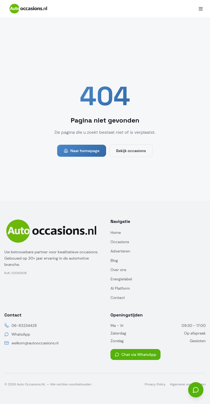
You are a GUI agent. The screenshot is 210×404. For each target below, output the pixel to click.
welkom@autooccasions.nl (35, 343)
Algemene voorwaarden (188, 384)
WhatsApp (20, 334)
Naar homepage (82, 150)
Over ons (118, 269)
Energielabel (121, 279)
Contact (117, 297)
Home (115, 232)
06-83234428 (24, 325)
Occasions (119, 241)
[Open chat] (195, 389)
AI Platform (120, 288)
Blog (114, 260)
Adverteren (120, 251)
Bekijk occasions (131, 150)
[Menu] (201, 9)
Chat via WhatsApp (135, 354)
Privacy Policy (155, 384)
